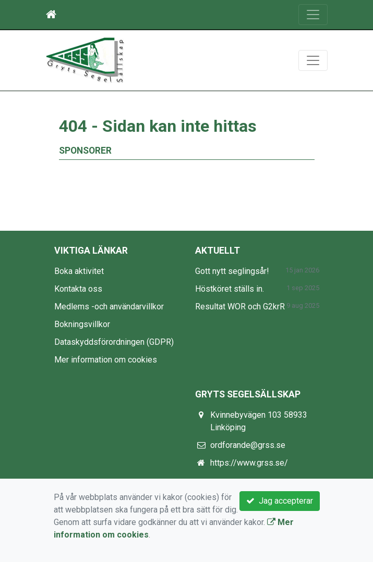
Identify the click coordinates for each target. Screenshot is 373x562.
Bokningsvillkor (82, 324)
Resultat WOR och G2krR (240, 306)
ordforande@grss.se (247, 445)
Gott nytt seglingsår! (232, 271)
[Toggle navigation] (313, 14)
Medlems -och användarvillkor (109, 306)
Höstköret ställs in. (229, 289)
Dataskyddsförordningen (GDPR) (114, 342)
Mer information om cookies (105, 360)
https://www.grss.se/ (249, 463)
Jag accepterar (279, 501)
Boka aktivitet (79, 271)
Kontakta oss (78, 289)
